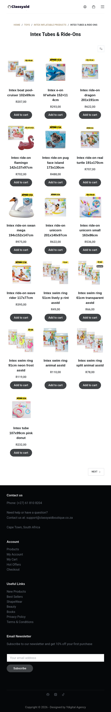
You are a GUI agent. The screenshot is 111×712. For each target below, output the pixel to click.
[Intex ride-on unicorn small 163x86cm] (90, 205)
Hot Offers (14, 564)
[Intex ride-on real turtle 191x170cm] (90, 138)
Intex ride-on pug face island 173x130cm (55, 162)
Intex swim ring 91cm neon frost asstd (21, 365)
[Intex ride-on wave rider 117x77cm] (21, 273)
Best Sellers (15, 597)
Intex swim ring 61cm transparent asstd (90, 298)
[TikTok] (63, 694)
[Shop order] (101, 49)
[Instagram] (55, 694)
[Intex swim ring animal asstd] (55, 340)
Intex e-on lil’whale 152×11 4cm (55, 95)
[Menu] (102, 6)
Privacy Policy (16, 617)
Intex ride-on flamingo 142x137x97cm (21, 162)
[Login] (85, 6)
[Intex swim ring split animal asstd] (90, 340)
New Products (16, 591)
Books (11, 612)
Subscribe (19, 668)
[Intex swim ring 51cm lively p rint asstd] (55, 273)
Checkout (13, 569)
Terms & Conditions (20, 622)
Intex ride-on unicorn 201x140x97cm (55, 230)
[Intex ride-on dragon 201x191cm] (90, 70)
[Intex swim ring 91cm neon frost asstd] (21, 340)
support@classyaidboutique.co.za (49, 518)
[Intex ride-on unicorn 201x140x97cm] (55, 205)
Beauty (11, 606)
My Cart (12, 559)
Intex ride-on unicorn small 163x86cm (90, 230)
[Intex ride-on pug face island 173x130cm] (55, 138)
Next (96, 471)
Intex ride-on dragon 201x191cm (90, 95)
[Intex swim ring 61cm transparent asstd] (90, 273)
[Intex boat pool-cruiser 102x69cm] (21, 70)
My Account (15, 554)
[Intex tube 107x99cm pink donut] (21, 408)
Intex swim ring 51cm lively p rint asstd (55, 298)
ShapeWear (14, 602)
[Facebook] (47, 694)
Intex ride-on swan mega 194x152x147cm (21, 230)
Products (13, 549)
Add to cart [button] (21, 115)
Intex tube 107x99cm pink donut (21, 433)
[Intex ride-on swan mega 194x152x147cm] (21, 205)
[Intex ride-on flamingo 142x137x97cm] (21, 138)
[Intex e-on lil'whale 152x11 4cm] (55, 70)
